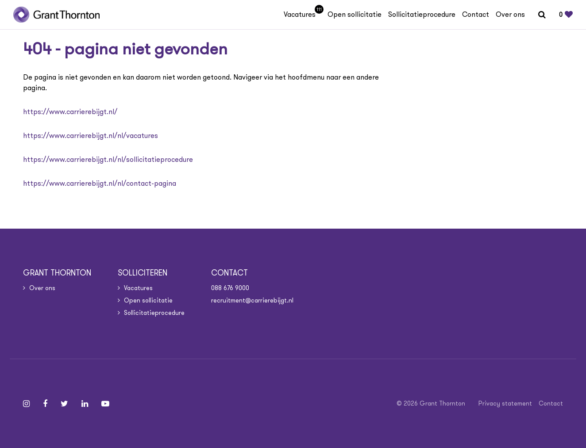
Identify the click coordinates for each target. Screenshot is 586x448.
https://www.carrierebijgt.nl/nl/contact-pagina (99, 183)
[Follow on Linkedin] (84, 404)
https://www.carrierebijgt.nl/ (70, 112)
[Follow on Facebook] (45, 404)
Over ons (510, 14)
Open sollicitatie (355, 14)
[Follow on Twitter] (64, 404)
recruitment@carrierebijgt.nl (252, 300)
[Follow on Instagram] (26, 404)
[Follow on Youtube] (105, 404)
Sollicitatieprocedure (421, 14)
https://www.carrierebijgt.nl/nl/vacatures (90, 135)
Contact (475, 14)
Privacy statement (505, 403)
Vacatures (302, 14)
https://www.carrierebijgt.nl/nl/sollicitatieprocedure (108, 159)
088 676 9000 (230, 287)
